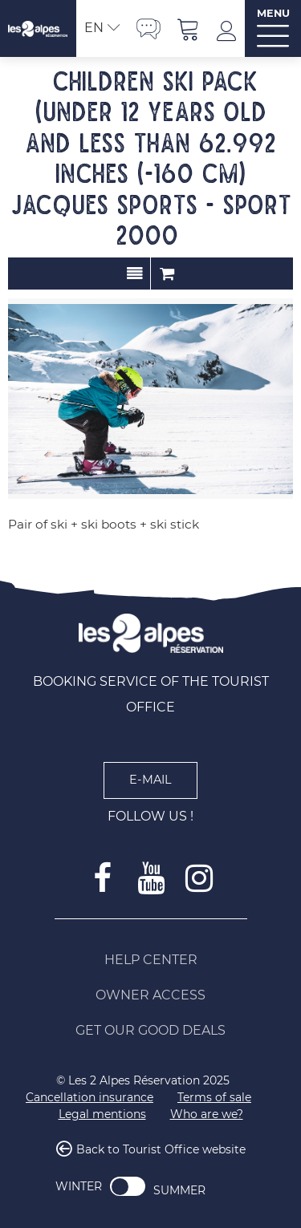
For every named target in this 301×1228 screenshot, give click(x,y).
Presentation (134, 273)
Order (167, 273)
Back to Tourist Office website (161, 1149)
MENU (273, 13)
